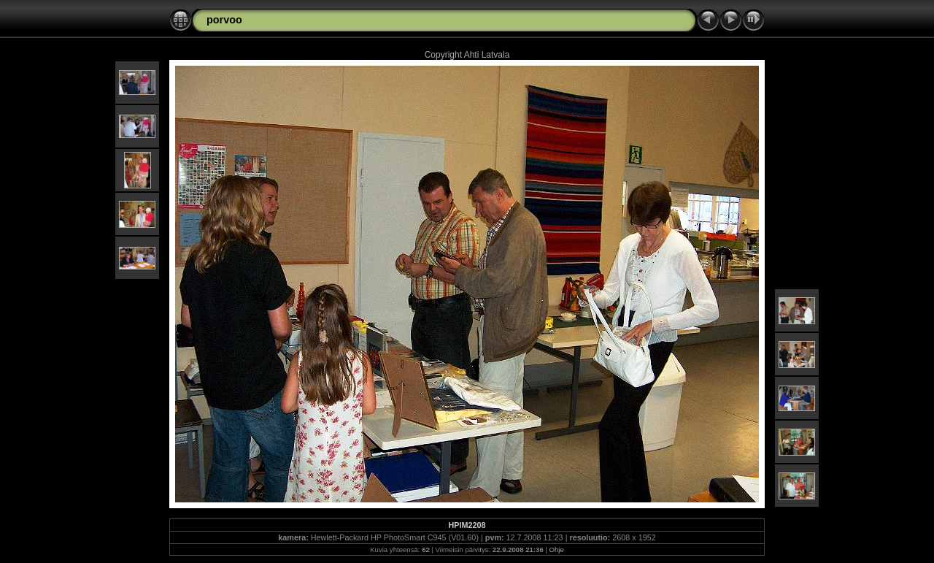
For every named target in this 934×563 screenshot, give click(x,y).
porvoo (224, 20)
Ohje (556, 549)
